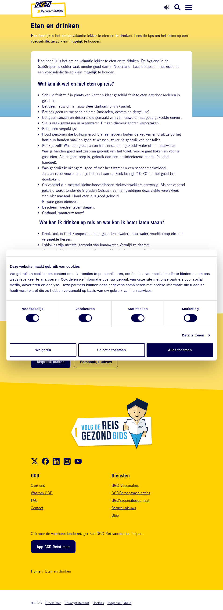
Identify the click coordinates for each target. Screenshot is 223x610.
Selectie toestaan (111, 350)
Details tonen (193, 335)
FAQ (34, 500)
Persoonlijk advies (96, 361)
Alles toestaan (180, 350)
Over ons (38, 485)
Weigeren (43, 350)
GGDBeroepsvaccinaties (131, 493)
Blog (115, 515)
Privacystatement (77, 603)
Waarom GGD (42, 493)
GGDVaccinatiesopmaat (130, 500)
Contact (37, 508)
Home (35, 571)
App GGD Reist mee (53, 546)
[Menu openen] (188, 7)
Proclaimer (53, 603)
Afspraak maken (51, 361)
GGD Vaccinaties (125, 485)
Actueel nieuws (124, 508)
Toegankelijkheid (119, 603)
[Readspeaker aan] (166, 7)
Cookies (98, 603)
